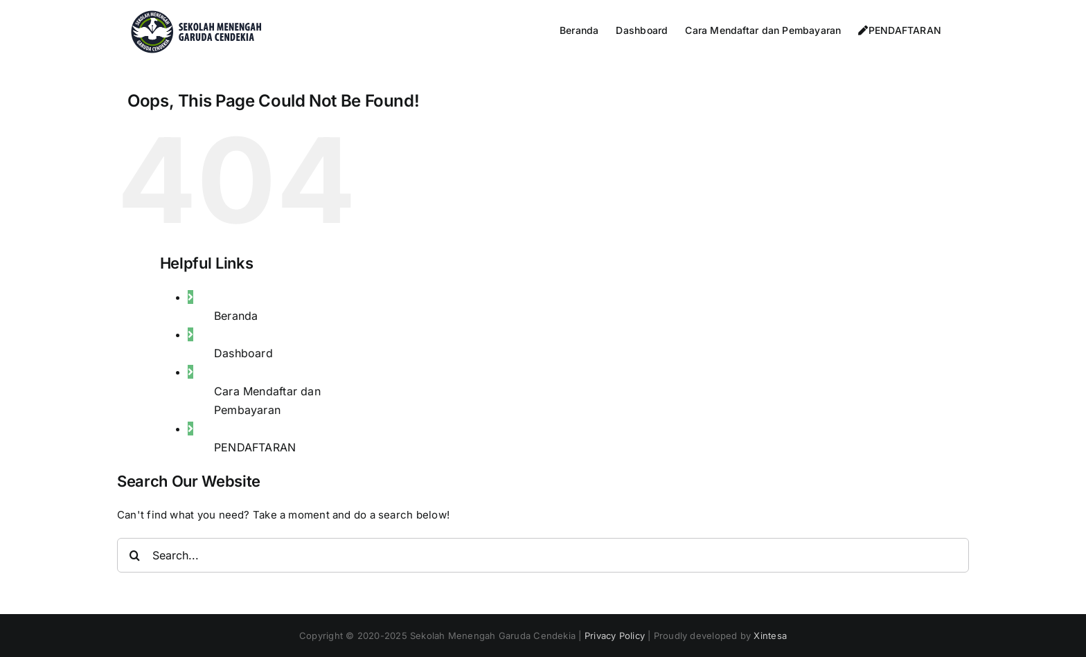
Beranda (236, 316)
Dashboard (243, 353)
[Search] (134, 555)
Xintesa (770, 635)
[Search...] (543, 555)
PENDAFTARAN (255, 447)
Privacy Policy (615, 635)
